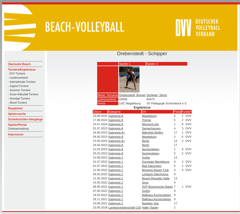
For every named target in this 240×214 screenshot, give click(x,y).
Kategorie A (115, 115)
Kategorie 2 (115, 157)
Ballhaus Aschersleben (156, 195)
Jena (145, 182)
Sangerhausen (151, 128)
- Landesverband (18, 77)
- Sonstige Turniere (19, 98)
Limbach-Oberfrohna (155, 174)
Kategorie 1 (115, 161)
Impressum (16, 134)
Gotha (146, 157)
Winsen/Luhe (150, 124)
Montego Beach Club (155, 170)
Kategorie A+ (116, 132)
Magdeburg (149, 115)
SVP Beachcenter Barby (157, 186)
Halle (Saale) (150, 207)
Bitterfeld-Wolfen (152, 132)
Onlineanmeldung (18, 128)
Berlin (145, 140)
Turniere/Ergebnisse (22, 69)
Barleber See (150, 203)
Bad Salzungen (152, 165)
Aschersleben (151, 149)
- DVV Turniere (16, 73)
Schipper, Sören (157, 95)
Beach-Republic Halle (156, 178)
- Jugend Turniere (18, 86)
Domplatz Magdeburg (155, 161)
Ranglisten (15, 108)
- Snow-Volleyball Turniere (23, 94)
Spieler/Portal (17, 124)
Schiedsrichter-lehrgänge (25, 119)
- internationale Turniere (22, 81)
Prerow (146, 120)
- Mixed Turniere (17, 102)
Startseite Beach (19, 64)
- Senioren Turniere (19, 90)
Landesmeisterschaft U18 (124, 207)
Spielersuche (17, 113)
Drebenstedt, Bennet (132, 95)
